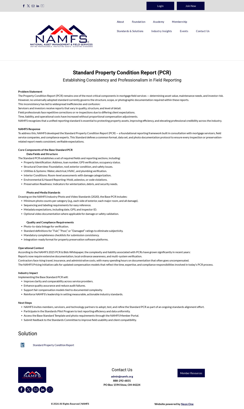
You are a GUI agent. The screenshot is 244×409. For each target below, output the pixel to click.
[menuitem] (121, 21)
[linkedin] (38, 6)
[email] (33, 6)
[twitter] (28, 6)
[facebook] (24, 6)
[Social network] (42, 6)
